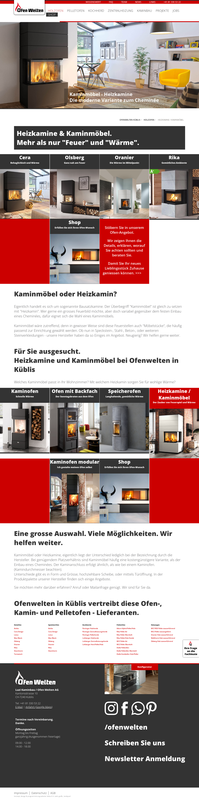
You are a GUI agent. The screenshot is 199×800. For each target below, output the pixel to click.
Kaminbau (144, 11)
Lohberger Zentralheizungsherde (95, 641)
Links (152, 2)
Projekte (162, 11)
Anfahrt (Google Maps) (39, 707)
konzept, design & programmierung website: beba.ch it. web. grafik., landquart (42, 796)
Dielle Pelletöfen (123, 648)
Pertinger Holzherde (90, 628)
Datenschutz (39, 793)
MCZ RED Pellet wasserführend (163, 628)
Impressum (21, 793)
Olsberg (17, 641)
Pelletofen (75, 11)
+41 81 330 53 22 (172, 2)
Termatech (18, 654)
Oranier (17, 644)
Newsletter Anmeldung (145, 758)
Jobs (176, 11)
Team (124, 2)
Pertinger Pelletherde (90, 635)
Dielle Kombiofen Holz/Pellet (127, 654)
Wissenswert (93, 2)
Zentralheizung (120, 11)
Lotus (16, 635)
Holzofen (55, 11)
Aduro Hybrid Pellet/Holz (126, 628)
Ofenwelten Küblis (130, 119)
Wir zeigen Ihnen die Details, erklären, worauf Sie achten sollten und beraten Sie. (124, 247)
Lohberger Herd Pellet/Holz (92, 644)
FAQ (111, 2)
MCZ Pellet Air (122, 641)
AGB (53, 793)
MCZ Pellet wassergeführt (161, 631)
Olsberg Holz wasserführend (162, 641)
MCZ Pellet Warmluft (124, 644)
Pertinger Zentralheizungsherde (94, 631)
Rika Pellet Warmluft (124, 635)
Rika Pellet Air (122, 631)
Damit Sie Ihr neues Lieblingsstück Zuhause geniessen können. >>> (123, 268)
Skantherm (18, 651)
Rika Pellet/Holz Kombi (125, 638)
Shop (52, 15)
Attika (16, 628)
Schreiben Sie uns (135, 742)
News (138, 2)
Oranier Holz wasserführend (162, 635)
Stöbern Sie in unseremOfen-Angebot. (124, 230)
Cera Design (18, 631)
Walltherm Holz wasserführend (163, 638)
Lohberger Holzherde (90, 638)
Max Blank (18, 638)
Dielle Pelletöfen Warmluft (127, 651)
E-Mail (19, 707)
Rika (15, 648)
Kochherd (96, 11)
